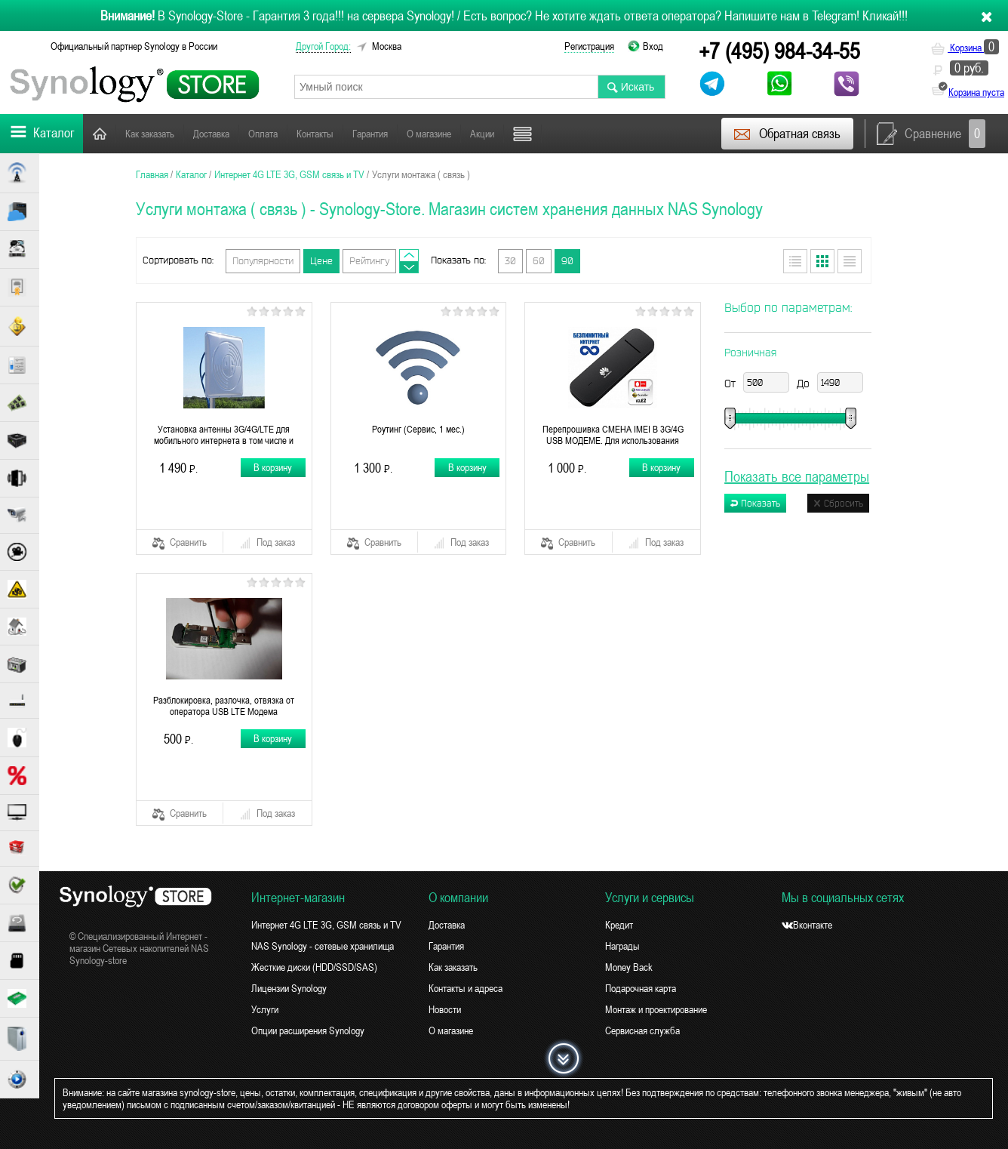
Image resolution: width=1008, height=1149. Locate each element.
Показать (755, 503)
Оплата (263, 134)
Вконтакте (807, 925)
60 (539, 260)
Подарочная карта (640, 988)
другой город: (323, 46)
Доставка (211, 134)
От (730, 383)
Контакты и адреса (465, 988)
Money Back (629, 967)
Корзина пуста (976, 92)
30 (510, 260)
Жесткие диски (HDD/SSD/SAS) (314, 967)
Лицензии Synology (289, 988)
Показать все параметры (796, 476)
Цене (321, 260)
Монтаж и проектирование (656, 1009)
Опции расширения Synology (307, 1030)
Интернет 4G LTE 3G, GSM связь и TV (326, 925)
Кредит (619, 925)
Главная (99, 133)
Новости (445, 1009)
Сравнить (179, 543)
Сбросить (838, 503)
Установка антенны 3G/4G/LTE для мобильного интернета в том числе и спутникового (223, 435)
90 (567, 260)
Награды (622, 946)
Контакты (315, 134)
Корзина (965, 48)
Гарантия (370, 134)
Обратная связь (787, 133)
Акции (482, 134)
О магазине (429, 134)
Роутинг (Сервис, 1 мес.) (418, 429)
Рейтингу (369, 260)
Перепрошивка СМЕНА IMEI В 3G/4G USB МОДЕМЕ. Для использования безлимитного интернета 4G (613, 435)
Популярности (262, 260)
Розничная (750, 353)
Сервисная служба (642, 1030)
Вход (653, 46)
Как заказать (149, 134)
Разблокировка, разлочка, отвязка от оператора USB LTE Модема (223, 706)
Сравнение (931, 133)
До (803, 383)
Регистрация (589, 46)
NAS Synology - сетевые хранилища (322, 946)
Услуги (264, 1009)
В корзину (273, 467)
